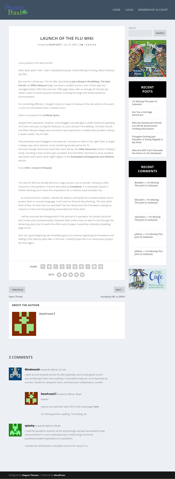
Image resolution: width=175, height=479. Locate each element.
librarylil (139, 199)
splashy (30, 426)
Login (129, 10)
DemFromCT (55, 44)
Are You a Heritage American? (142, 114)
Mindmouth (32, 369)
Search (132, 28)
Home (116, 10)
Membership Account (153, 10)
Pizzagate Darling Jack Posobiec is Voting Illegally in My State (147, 139)
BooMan (139, 182)
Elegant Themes (30, 475)
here (96, 406)
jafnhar (138, 234)
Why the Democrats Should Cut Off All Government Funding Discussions (146, 125)
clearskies (140, 216)
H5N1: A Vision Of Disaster (38, 168)
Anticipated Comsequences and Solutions (92, 156)
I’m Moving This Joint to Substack (144, 103)
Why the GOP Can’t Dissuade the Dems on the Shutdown (147, 152)
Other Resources (87, 149)
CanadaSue (76, 186)
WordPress (59, 475)
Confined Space (51, 115)
